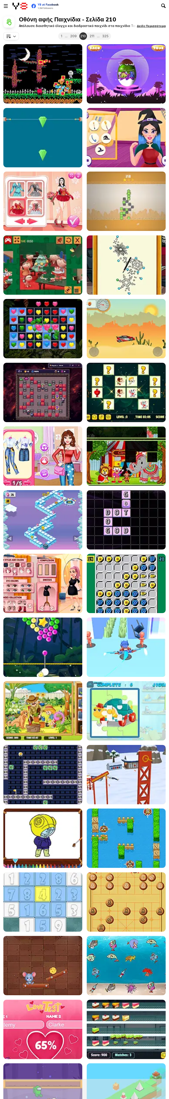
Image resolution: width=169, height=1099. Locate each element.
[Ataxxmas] (126, 583)
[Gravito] (42, 774)
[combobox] (11, 36)
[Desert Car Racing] (126, 328)
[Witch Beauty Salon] (126, 137)
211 (92, 36)
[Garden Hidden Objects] (42, 710)
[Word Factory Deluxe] (126, 520)
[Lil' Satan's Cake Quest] (42, 74)
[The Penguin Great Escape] (42, 520)
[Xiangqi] (126, 902)
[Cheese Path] (42, 965)
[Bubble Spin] (42, 647)
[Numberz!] (42, 902)
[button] (151, 25)
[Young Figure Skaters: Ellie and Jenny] (42, 201)
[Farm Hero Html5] (126, 838)
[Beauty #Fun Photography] (42, 456)
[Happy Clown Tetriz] (126, 456)
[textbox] (11, 36)
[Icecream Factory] (126, 1029)
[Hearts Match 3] (42, 328)
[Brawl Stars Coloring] (42, 838)
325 (105, 36)
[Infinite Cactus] (126, 201)
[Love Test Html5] (42, 1029)
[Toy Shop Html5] (126, 710)
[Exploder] (42, 392)
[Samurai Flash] (126, 647)
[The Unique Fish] (126, 965)
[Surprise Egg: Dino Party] (126, 74)
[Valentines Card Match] (126, 392)
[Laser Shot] (42, 137)
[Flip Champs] (126, 774)
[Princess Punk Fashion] (126, 265)
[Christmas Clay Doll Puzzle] (42, 265)
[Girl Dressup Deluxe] (42, 583)
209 (73, 36)
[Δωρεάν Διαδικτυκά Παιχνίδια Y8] (19, 6)
